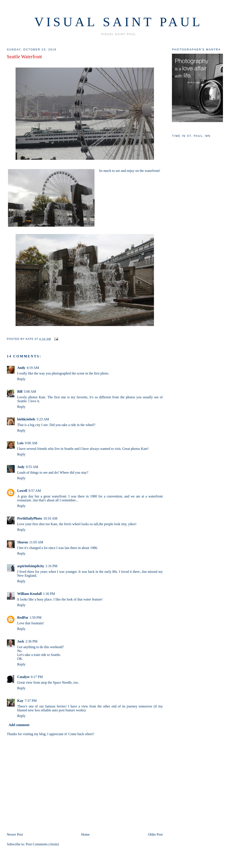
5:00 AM (30, 391)
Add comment (19, 725)
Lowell (22, 490)
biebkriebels (26, 419)
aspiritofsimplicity (30, 566)
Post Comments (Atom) (42, 844)
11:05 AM (36, 542)
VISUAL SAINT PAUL (118, 22)
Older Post (155, 834)
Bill (19, 391)
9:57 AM (35, 490)
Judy (21, 467)
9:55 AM (32, 467)
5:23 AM (43, 419)
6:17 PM (37, 677)
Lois (20, 443)
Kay (20, 700)
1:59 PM (35, 617)
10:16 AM (50, 518)
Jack (20, 641)
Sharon (22, 542)
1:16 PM (51, 566)
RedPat (22, 617)
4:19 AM (33, 368)
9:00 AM (31, 443)
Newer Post (15, 834)
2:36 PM (32, 641)
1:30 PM (49, 594)
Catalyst (23, 677)
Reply (21, 379)
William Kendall (29, 594)
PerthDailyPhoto (29, 518)
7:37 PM (31, 700)
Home (85, 834)
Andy (21, 368)
